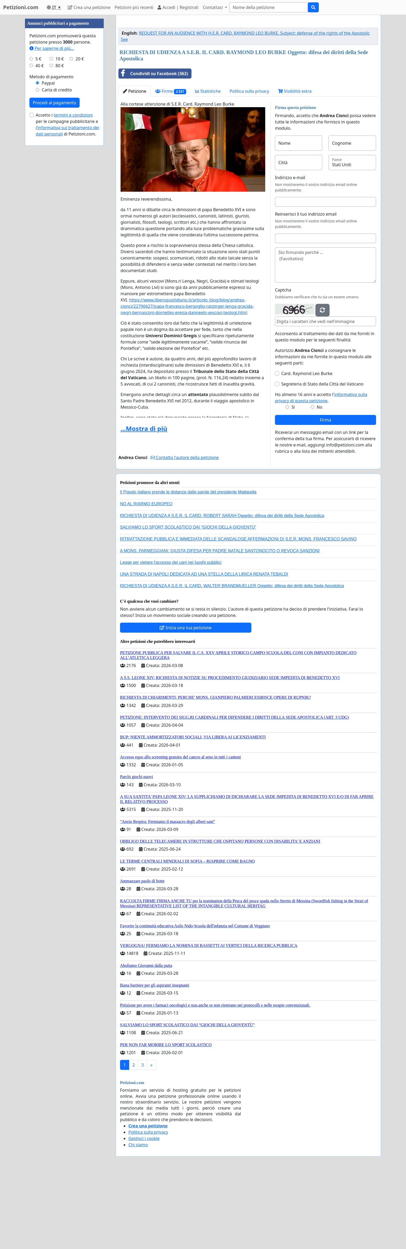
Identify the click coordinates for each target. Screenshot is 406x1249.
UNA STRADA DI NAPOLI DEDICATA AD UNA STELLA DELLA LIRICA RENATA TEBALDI (204, 648)
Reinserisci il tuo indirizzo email (306, 287)
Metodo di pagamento (51, 234)
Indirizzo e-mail (290, 251)
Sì (293, 480)
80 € (59, 223)
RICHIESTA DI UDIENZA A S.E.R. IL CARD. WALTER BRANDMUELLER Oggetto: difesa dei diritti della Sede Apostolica (232, 659)
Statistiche (208, 165)
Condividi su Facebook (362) (153, 147)
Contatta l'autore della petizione (185, 531)
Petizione (134, 165)
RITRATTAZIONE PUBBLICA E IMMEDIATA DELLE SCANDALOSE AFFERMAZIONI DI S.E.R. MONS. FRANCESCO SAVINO (238, 612)
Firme (170, 165)
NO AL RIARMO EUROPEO (146, 577)
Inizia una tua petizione (185, 701)
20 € (80, 216)
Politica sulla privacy (249, 165)
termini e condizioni (73, 272)
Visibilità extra (294, 165)
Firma (325, 493)
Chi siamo (138, 1218)
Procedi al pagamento (54, 260)
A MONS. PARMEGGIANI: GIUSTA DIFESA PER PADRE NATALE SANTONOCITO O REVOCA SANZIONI (220, 624)
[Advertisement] (248, 60)
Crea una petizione (89, 7)
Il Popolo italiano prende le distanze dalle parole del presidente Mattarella (188, 565)
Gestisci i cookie (144, 1212)
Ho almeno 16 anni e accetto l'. (321, 471)
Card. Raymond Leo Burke (306, 447)
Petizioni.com (20, 7)
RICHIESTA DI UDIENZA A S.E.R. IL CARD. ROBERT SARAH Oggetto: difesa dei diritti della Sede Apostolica (222, 589)
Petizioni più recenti (134, 7)
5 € (38, 216)
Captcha (283, 363)
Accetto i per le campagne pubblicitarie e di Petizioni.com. (67, 282)
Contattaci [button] (213, 7)
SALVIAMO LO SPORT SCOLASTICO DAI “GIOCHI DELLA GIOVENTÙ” (188, 601)
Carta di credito (57, 247)
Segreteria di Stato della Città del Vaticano (322, 457)
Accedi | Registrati (178, 7)
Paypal (48, 240)
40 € (39, 223)
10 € (59, 216)
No (319, 480)
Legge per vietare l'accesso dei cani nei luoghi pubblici (170, 636)
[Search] (268, 7)
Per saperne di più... (51, 206)
